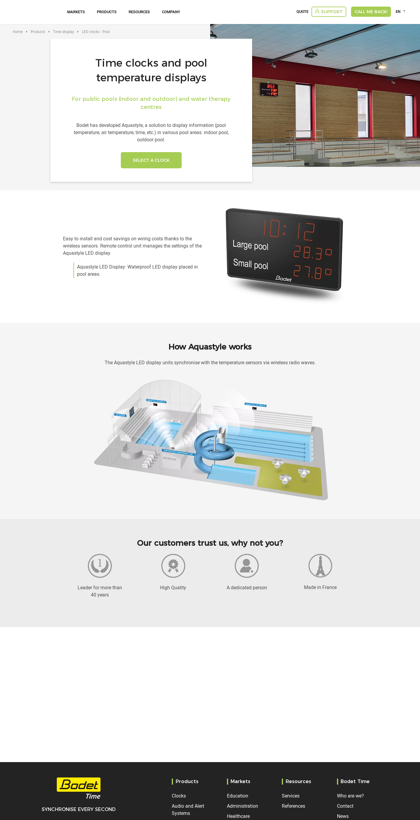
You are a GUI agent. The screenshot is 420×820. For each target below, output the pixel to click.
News (343, 816)
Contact (345, 806)
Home (18, 31)
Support (332, 11)
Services (290, 795)
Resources (139, 11)
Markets (76, 11)
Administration (242, 806)
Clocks (179, 795)
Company (171, 11)
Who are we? (350, 795)
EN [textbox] (398, 11)
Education (237, 795)
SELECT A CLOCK (151, 160)
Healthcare (238, 816)
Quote (302, 11)
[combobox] (401, 11)
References (293, 806)
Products (107, 11)
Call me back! (371, 11)
